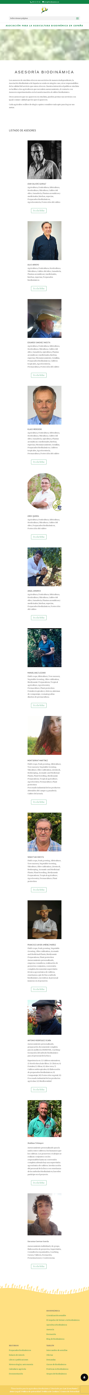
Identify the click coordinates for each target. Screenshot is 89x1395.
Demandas (51, 1360)
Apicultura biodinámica (56, 1325)
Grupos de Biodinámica (56, 1374)
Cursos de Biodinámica (56, 1364)
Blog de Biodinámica (55, 1339)
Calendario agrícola (17, 1369)
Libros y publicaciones (18, 1360)
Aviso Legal (15, 1391)
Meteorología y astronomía (21, 1364)
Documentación (16, 1374)
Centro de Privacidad (69, 1391)
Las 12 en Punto (70, 1388)
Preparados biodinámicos (20, 1350)
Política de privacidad (31, 1391)
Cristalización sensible (56, 1315)
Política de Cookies (50, 1391)
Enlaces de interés (16, 1355)
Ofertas (49, 1355)
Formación (51, 1334)
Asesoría (50, 1329)
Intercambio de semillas (56, 1350)
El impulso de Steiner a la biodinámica (62, 1320)
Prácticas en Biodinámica (57, 1369)
